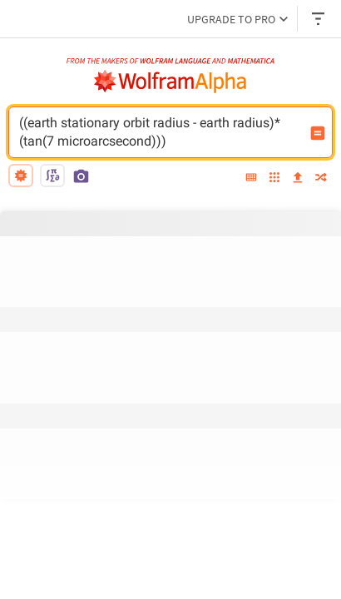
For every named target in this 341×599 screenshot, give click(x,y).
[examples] (274, 178)
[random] (321, 178)
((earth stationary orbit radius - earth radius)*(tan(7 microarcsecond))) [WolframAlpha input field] (159, 132)
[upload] (297, 178)
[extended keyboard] (251, 178)
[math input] (52, 175)
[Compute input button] (317, 133)
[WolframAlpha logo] (170, 81)
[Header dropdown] (319, 18)
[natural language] (20, 175)
